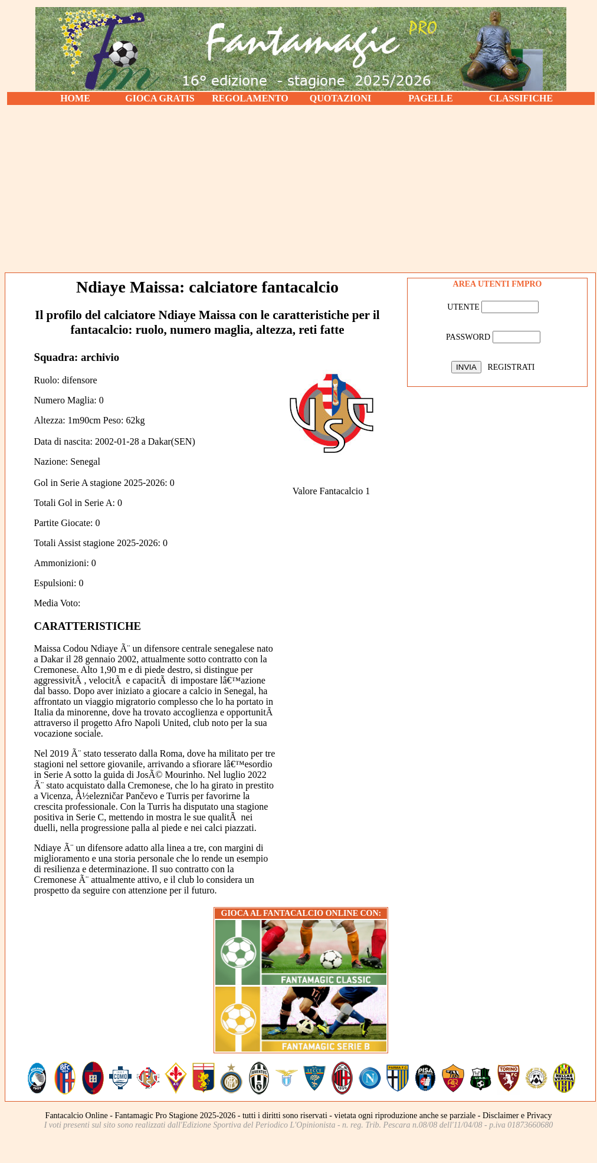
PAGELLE (430, 98)
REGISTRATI (510, 367)
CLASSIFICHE (521, 98)
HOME (75, 98)
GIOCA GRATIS (160, 98)
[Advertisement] (301, 188)
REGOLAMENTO (250, 98)
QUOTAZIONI (341, 98)
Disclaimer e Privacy (517, 1115)
